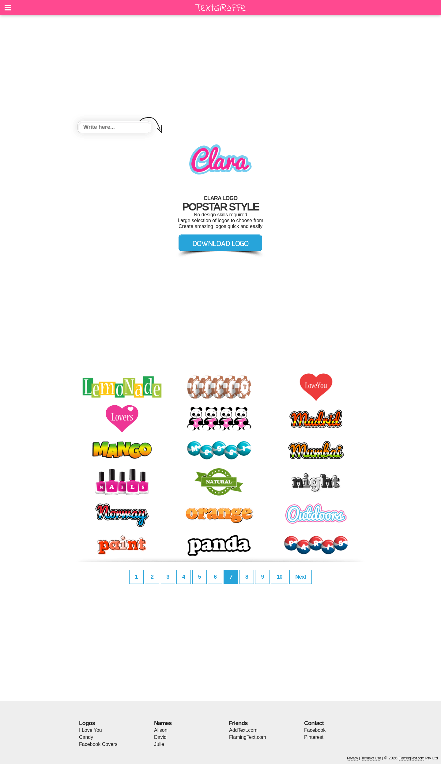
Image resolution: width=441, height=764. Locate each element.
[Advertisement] (220, 69)
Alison (161, 730)
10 (279, 577)
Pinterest (313, 737)
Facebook (315, 730)
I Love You (90, 730)
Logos (87, 723)
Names (163, 723)
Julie (159, 744)
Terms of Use (371, 758)
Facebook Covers (98, 744)
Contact (314, 723)
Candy (86, 737)
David (160, 737)
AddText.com (243, 730)
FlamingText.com (247, 737)
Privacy (352, 758)
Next (300, 577)
